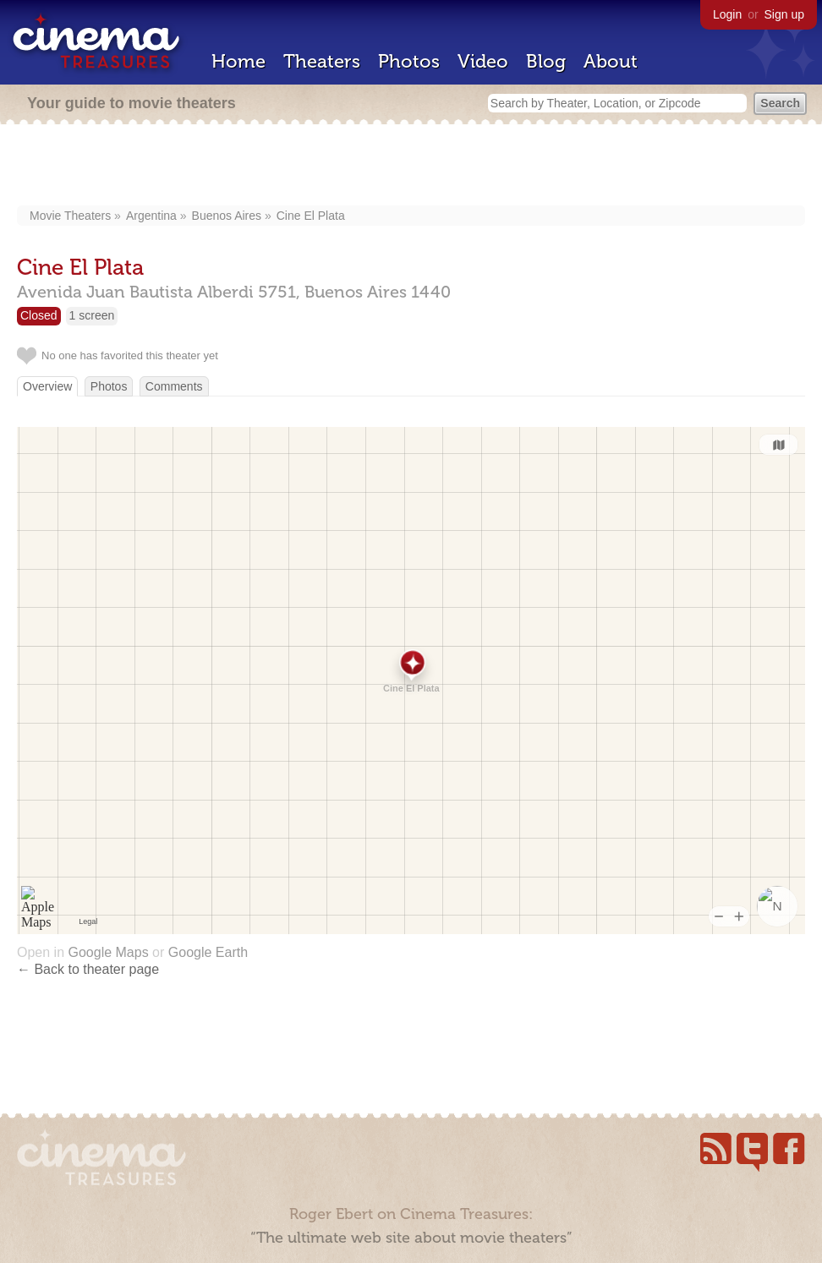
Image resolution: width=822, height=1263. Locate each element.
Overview (47, 386)
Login (727, 14)
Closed (39, 315)
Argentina (151, 215)
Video (483, 61)
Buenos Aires (227, 215)
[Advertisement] (411, 166)
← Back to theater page (88, 969)
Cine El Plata (311, 215)
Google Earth (208, 952)
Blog (546, 61)
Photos (409, 61)
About (611, 61)
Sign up (784, 14)
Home (238, 61)
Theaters (321, 61)
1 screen (92, 315)
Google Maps (108, 952)
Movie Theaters (70, 215)
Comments (174, 386)
